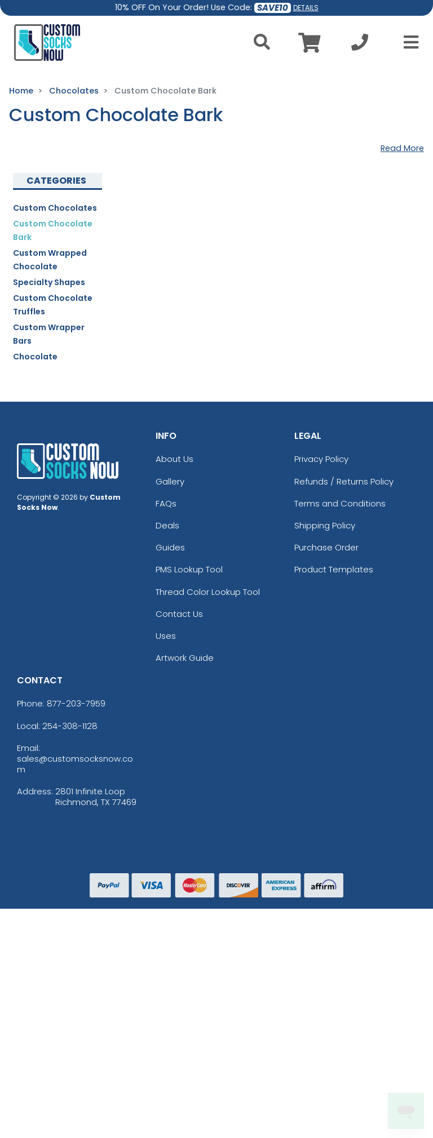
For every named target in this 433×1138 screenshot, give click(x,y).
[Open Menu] (407, 42)
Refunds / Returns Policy (344, 481)
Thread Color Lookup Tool (208, 592)
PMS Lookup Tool (189, 569)
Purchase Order (326, 547)
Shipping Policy (324, 525)
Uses (166, 636)
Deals (167, 525)
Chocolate (35, 356)
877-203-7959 (76, 703)
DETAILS (306, 7)
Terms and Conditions (340, 503)
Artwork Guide (185, 658)
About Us (174, 459)
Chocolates (74, 90)
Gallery (170, 481)
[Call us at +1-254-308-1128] (359, 45)
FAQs (166, 503)
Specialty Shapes (49, 282)
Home (21, 90)
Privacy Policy (321, 459)
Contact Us (179, 614)
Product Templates (333, 569)
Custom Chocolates (55, 208)
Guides (170, 547)
